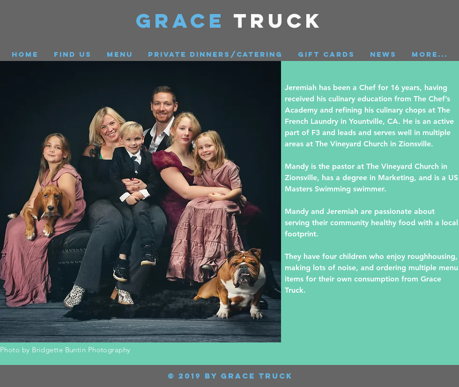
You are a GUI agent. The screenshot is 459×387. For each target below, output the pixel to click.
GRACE (185, 20)
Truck (278, 20)
